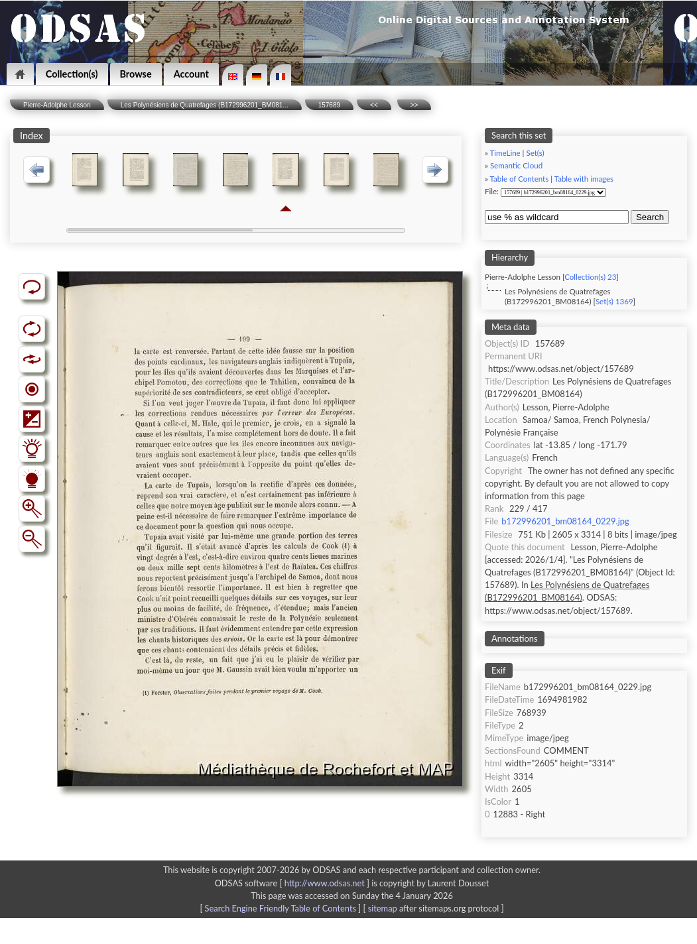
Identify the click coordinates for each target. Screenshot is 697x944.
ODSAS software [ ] (293, 883)
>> (414, 105)
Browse (136, 74)
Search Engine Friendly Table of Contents (280, 908)
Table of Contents (519, 178)
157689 (329, 105)
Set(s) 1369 (614, 301)
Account (191, 74)
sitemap (382, 908)
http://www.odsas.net (325, 883)
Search (650, 217)
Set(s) (535, 152)
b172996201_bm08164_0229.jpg (565, 521)
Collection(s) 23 (590, 276)
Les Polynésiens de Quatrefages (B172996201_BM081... (204, 105)
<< (374, 105)
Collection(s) (72, 74)
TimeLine (505, 152)
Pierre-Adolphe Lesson (57, 105)
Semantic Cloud (516, 165)
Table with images (583, 178)
